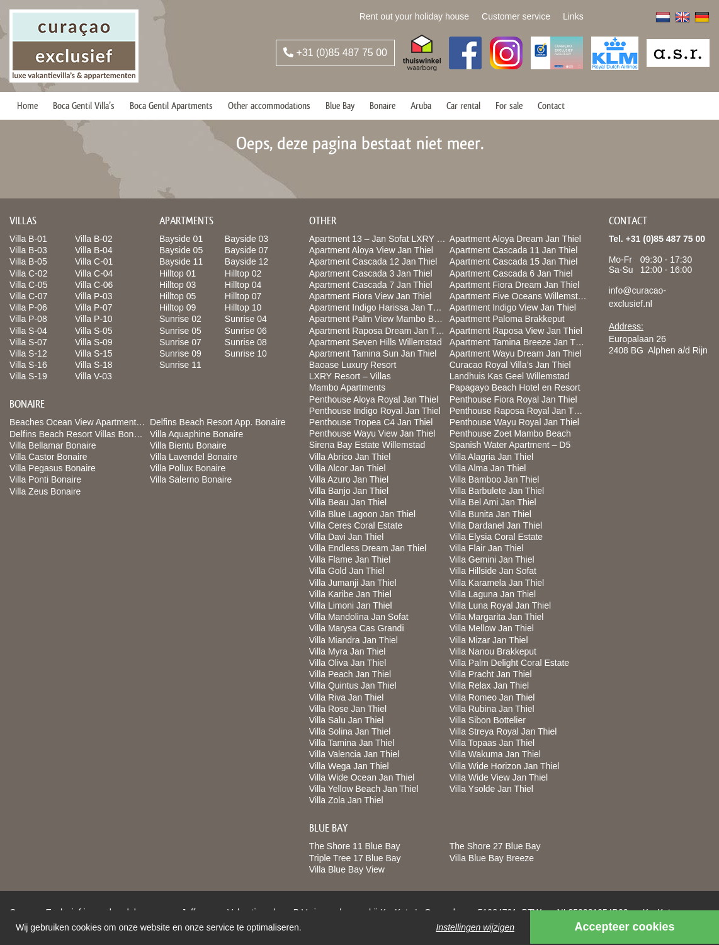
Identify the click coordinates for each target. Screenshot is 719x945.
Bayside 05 (181, 250)
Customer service (516, 16)
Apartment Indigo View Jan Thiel (513, 307)
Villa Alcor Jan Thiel (347, 468)
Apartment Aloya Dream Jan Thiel (515, 239)
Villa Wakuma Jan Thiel (495, 754)
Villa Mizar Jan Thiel (489, 640)
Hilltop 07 (243, 296)
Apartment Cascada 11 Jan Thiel (514, 250)
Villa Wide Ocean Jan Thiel (362, 777)
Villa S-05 (94, 331)
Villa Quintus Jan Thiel (353, 685)
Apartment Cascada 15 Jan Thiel (514, 261)
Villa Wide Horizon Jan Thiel (505, 766)
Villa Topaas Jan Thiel (492, 743)
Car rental (463, 106)
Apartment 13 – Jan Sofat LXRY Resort (386, 239)
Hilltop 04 (243, 285)
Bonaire (382, 106)
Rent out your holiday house (414, 16)
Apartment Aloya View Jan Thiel (371, 250)
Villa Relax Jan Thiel (489, 685)
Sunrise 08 (246, 342)
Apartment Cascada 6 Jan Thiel (511, 273)
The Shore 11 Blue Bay (354, 846)
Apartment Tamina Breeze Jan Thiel (519, 342)
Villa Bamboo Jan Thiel (495, 479)
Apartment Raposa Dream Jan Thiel (379, 331)
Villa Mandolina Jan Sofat (359, 617)
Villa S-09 (94, 342)
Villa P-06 (28, 307)
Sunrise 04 (246, 319)
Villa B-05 (28, 261)
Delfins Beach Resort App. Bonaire (218, 422)
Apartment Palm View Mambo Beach (381, 319)
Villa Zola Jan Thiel (346, 800)
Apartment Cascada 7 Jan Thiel (371, 285)
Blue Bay (340, 106)
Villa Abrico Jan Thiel (349, 457)
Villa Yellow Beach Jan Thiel (364, 789)
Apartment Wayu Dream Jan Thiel (516, 353)
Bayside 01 (181, 239)
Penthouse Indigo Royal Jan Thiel (375, 411)
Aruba (420, 106)
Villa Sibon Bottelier (488, 720)
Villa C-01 (94, 261)
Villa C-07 (28, 296)
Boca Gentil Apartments (171, 106)
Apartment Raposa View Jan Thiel (516, 331)
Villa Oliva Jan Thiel (347, 663)
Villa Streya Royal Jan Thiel (503, 731)
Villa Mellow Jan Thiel (492, 628)
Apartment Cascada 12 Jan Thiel (373, 261)
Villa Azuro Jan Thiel (348, 479)
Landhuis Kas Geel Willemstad (510, 376)
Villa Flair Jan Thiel (487, 548)
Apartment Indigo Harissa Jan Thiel (377, 307)
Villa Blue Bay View (347, 869)
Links (573, 16)
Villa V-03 (93, 376)
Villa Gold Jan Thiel (347, 571)
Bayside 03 (246, 239)
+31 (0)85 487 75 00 (335, 52)
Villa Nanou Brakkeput (493, 651)
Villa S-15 (94, 353)
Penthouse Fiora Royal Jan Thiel (513, 399)
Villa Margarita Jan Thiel (497, 617)
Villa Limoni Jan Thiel (350, 605)
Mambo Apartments (347, 387)
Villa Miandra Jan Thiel (353, 640)
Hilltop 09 (177, 307)
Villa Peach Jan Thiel (350, 674)
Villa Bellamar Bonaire (52, 445)
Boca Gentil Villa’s (84, 106)
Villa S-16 (28, 365)
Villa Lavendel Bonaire (193, 457)
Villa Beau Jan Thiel (348, 502)
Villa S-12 (28, 353)
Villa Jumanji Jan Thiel (353, 583)
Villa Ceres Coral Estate (355, 525)
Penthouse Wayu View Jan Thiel (372, 433)
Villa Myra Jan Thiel (347, 651)
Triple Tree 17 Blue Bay (355, 858)
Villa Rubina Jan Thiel (492, 709)
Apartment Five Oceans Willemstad (518, 296)
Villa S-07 (28, 342)
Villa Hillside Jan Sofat (493, 571)
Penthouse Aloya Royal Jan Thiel (373, 399)
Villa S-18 (94, 365)
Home (27, 106)
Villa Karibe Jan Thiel (350, 594)
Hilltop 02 (243, 273)
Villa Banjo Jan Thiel (348, 491)
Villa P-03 (94, 296)
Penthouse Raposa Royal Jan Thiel (518, 411)
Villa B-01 (28, 239)
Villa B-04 (94, 250)
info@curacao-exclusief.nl (637, 297)
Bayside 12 (246, 261)
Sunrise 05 (180, 331)
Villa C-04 (94, 273)
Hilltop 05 (177, 296)
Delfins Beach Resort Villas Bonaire (79, 434)
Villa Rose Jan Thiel (348, 709)
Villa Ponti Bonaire (45, 479)
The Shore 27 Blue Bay (495, 846)
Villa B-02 (94, 239)
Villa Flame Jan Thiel (349, 559)
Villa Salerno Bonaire (191, 479)
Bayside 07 (246, 250)
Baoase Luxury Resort (353, 365)
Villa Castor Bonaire (48, 457)
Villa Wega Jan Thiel (349, 766)
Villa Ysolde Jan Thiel (491, 789)
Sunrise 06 (246, 331)
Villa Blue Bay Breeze (492, 858)
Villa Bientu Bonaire (188, 445)
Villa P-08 (28, 319)
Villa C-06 (94, 285)
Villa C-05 (28, 285)
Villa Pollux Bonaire (187, 468)
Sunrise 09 (180, 353)
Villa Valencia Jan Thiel (354, 754)
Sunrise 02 (180, 319)
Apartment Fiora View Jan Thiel (370, 296)
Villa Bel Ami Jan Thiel (493, 502)
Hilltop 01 (177, 273)
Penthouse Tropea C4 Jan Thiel (371, 422)
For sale (509, 106)
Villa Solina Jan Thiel (349, 731)
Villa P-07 (94, 307)
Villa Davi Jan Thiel (346, 537)
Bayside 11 (181, 261)
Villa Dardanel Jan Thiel (496, 525)
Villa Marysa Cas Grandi (356, 628)
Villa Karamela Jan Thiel (497, 583)
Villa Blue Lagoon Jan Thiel (362, 514)
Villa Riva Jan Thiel (346, 697)
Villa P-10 (94, 319)
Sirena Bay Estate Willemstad (367, 445)
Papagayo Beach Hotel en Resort (515, 387)
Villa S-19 (28, 376)
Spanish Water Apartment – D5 (510, 445)
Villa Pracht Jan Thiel (491, 674)
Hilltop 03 (177, 285)
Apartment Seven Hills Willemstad (375, 342)
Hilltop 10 (243, 307)
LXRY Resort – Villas (350, 376)
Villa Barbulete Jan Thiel (497, 491)
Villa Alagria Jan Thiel (491, 457)
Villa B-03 (28, 250)
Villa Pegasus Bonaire (52, 468)
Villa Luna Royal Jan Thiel (500, 605)
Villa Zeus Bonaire (45, 491)
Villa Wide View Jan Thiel (499, 777)
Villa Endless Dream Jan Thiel (367, 548)
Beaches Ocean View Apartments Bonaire (91, 422)
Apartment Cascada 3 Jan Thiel (371, 273)
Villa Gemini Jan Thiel (492, 559)
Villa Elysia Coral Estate (496, 537)
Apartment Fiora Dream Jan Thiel (515, 285)
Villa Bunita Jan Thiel (490, 514)
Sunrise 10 (246, 353)
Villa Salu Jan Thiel (346, 720)
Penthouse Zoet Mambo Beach (510, 433)
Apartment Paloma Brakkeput (507, 319)
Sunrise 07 (180, 342)
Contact (551, 106)
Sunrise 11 (180, 365)
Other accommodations (269, 106)
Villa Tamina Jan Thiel (351, 743)
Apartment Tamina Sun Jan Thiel (373, 353)
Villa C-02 (28, 273)
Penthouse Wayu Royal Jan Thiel (514, 422)
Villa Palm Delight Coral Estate (509, 663)
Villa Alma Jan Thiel (488, 468)
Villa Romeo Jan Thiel (492, 697)
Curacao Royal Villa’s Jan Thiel (510, 365)
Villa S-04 (28, 331)
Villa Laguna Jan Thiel (493, 594)
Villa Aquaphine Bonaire (196, 434)
